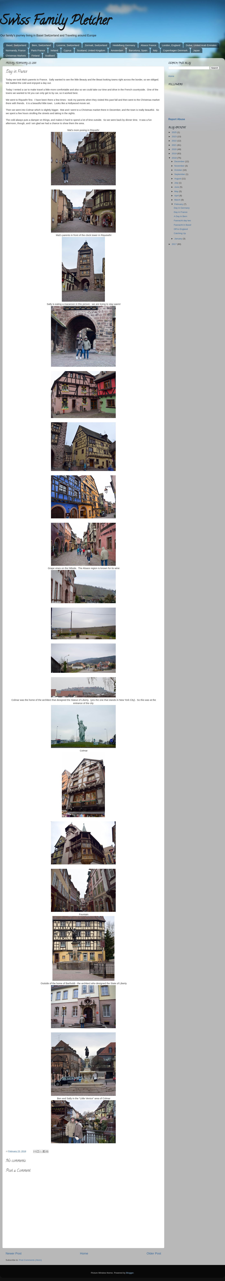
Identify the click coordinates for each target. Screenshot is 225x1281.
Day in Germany (182, 208)
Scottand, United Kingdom (91, 50)
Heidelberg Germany (124, 45)
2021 (174, 145)
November (179, 166)
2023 (174, 136)
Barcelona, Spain (138, 50)
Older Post (154, 1253)
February (179, 204)
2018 (174, 158)
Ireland (54, 50)
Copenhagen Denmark (175, 50)
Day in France (180, 212)
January (178, 238)
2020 (174, 149)
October (178, 170)
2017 (174, 244)
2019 (174, 153)
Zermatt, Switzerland (96, 45)
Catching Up (180, 233)
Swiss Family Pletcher (55, 22)
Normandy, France (16, 50)
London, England (171, 45)
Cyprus (67, 50)
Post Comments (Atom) (30, 1260)
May (176, 191)
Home (84, 1253)
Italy (155, 50)
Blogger (130, 1273)
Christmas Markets (16, 55)
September (180, 174)
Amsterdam (117, 50)
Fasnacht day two (182, 220)
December (179, 161)
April (176, 195)
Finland (35, 55)
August (178, 178)
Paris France (38, 50)
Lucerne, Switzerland (67, 45)
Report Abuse (176, 119)
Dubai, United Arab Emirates (201, 45)
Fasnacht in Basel (182, 225)
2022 (174, 141)
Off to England (181, 229)
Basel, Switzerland (16, 45)
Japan (196, 50)
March (177, 200)
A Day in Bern (180, 216)
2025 (174, 132)
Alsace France (148, 45)
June (177, 187)
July (176, 183)
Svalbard (50, 55)
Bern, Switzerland (41, 45)
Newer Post (14, 1253)
